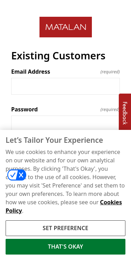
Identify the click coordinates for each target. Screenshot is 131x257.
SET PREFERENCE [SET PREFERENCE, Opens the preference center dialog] (65, 229)
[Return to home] (65, 27)
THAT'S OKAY (65, 248)
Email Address (65, 71)
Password (65, 109)
